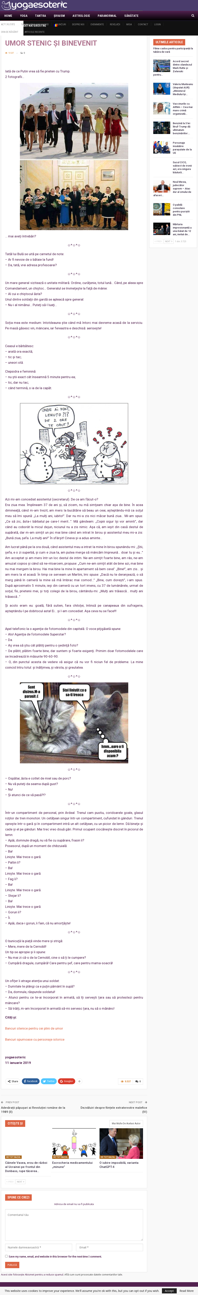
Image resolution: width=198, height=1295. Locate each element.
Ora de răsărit (9, 31)
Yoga (24, 16)
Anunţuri (60, 24)
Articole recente (34, 31)
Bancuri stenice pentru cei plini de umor (34, 1028)
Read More (186, 1290)
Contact (143, 24)
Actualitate (8, 24)
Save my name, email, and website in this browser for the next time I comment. (55, 1256)
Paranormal (107, 16)
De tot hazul (13, 1157)
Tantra (40, 16)
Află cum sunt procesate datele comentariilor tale (93, 1274)
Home (8, 16)
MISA (129, 24)
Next (20, 1181)
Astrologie (81, 16)
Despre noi (78, 24)
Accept (169, 1291)
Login (157, 24)
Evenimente (97, 24)
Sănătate (131, 16)
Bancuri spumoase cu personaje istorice (34, 1039)
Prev (10, 1181)
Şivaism (59, 16)
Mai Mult (153, 16)
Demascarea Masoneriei (35, 24)
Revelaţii (115, 24)
